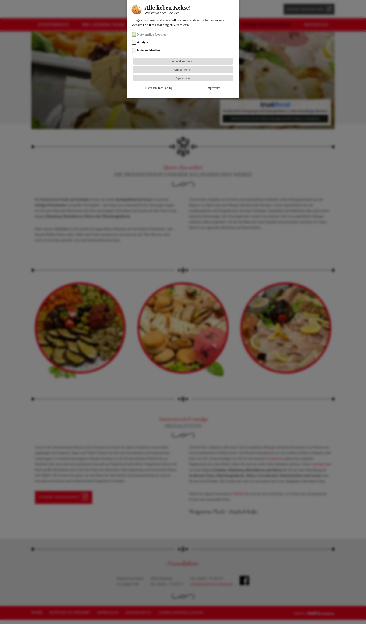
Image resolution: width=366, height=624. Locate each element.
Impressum (183, 80)
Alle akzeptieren (183, 53)
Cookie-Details (217, 80)
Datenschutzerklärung (148, 80)
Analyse (142, 34)
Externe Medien (148, 42)
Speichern (183, 70)
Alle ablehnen (183, 61)
